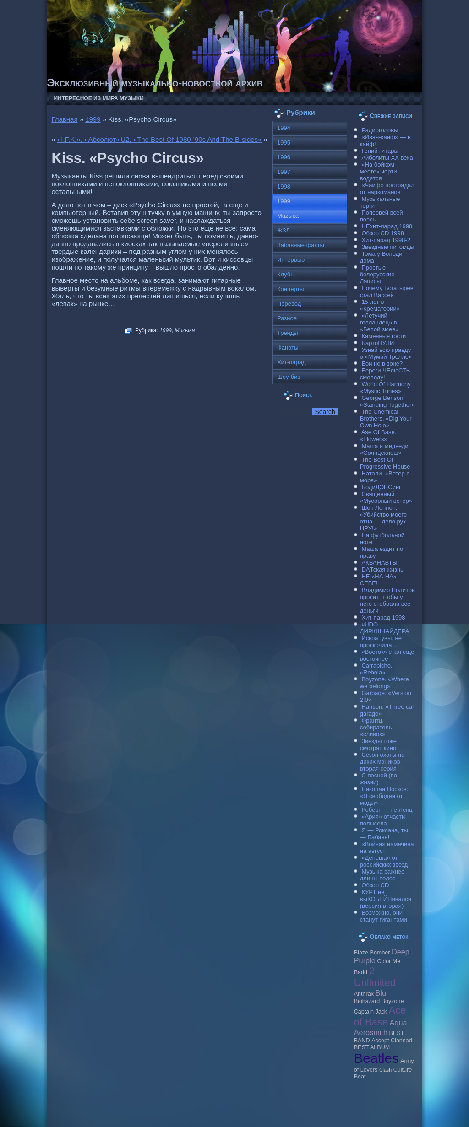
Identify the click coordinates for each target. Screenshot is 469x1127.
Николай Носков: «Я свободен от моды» (384, 796)
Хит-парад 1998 (383, 617)
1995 (283, 142)
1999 (92, 119)
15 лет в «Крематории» (380, 305)
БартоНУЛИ (377, 343)
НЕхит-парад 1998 (386, 226)
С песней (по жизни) (378, 779)
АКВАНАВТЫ (379, 562)
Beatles (376, 1058)
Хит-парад (291, 362)
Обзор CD (375, 885)
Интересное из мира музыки (98, 98)
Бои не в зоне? (382, 363)
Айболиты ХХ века (387, 157)
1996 (283, 157)
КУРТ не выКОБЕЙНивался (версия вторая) (385, 899)
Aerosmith (370, 1032)
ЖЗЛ (283, 230)
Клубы (286, 274)
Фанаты (288, 347)
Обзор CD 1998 (382, 233)
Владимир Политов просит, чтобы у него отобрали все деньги (387, 600)
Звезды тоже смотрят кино (378, 744)
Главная (64, 119)
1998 (283, 186)
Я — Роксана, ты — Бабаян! (384, 834)
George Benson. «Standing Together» (387, 401)
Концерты (290, 289)
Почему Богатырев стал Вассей (387, 291)
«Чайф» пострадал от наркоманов (387, 188)
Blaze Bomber (372, 952)
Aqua (398, 1023)
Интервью (291, 259)
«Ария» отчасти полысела (382, 820)
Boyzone (393, 1001)
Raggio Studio (247, 1114)
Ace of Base (380, 1016)
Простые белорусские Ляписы (377, 274)
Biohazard (367, 1001)
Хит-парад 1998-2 (385, 240)
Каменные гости (383, 336)
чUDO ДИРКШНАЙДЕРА (384, 628)
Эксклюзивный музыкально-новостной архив (154, 82)
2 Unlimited (375, 976)
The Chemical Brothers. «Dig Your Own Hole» (386, 418)
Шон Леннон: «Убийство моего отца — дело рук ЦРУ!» (383, 518)
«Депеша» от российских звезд (384, 861)
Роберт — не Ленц (386, 809)
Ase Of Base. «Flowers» (378, 435)
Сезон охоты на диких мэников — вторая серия (384, 761)
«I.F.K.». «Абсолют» (88, 139)
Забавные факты (300, 245)
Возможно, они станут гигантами (383, 916)
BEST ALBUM (372, 1047)
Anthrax (364, 994)
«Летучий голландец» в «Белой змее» (379, 322)
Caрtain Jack (370, 1011)
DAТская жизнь (382, 569)
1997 (283, 171)
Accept (380, 1040)
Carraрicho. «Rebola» (376, 669)
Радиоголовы (379, 130)
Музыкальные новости (150, 1108)
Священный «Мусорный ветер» (386, 497)
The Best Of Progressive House (385, 463)
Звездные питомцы (387, 246)
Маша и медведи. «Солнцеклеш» (385, 449)
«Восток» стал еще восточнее (387, 655)
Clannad (401, 1040)
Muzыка (185, 330)
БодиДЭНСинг (381, 487)
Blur (382, 993)
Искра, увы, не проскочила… (381, 641)
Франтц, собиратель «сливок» (376, 727)
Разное (287, 318)
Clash (385, 1070)
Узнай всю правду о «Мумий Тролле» (386, 353)
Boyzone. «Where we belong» (384, 683)
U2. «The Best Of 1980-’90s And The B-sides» (191, 139)
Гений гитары (379, 150)
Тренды (287, 332)
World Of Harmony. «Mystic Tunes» (386, 387)
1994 (283, 127)
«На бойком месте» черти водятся (378, 171)
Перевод (289, 303)
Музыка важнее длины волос (382, 875)
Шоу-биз (288, 376)
